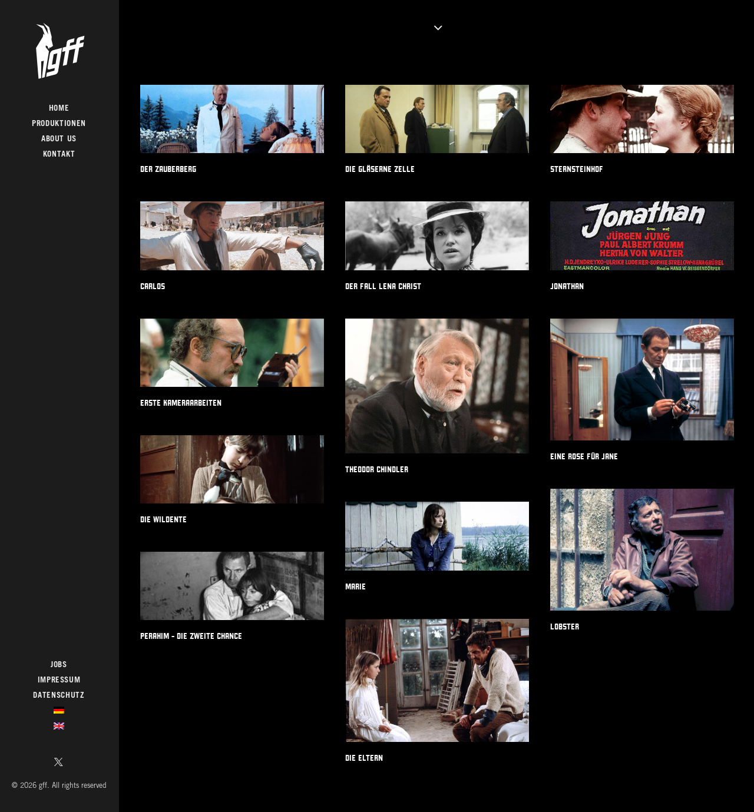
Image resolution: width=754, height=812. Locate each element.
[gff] (59, 50)
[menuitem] (59, 763)
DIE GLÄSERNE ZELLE (380, 169)
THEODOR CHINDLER (376, 469)
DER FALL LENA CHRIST (383, 286)
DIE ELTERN (364, 758)
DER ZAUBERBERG (168, 169)
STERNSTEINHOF (576, 169)
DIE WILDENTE (163, 519)
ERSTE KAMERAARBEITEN (180, 402)
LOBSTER (564, 626)
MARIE (355, 586)
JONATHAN (567, 286)
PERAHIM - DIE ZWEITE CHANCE (191, 636)
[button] (59, 763)
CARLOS (152, 286)
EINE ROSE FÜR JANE (584, 456)
